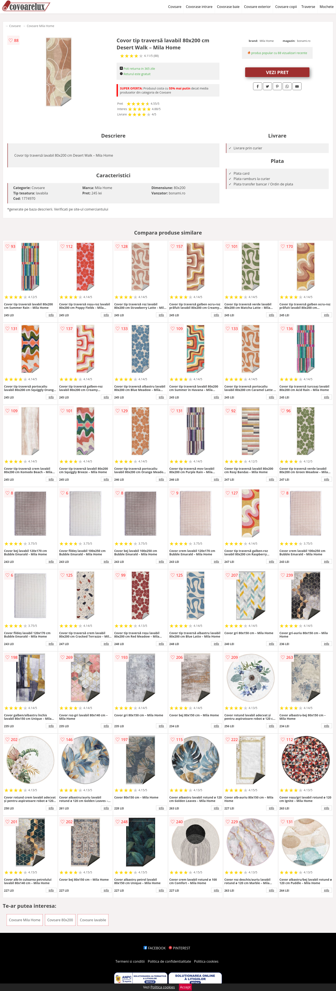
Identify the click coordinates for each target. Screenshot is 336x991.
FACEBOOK (155, 948)
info (51, 315)
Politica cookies (206, 961)
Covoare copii (286, 6)
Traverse (308, 6)
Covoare (175, 6)
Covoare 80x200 (60, 920)
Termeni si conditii (130, 961)
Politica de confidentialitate (169, 961)
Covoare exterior (257, 6)
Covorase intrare (199, 6)
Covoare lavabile (93, 920)
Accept (185, 987)
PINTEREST (179, 948)
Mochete (327, 6)
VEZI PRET (277, 72)
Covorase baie (228, 6)
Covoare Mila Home (40, 26)
